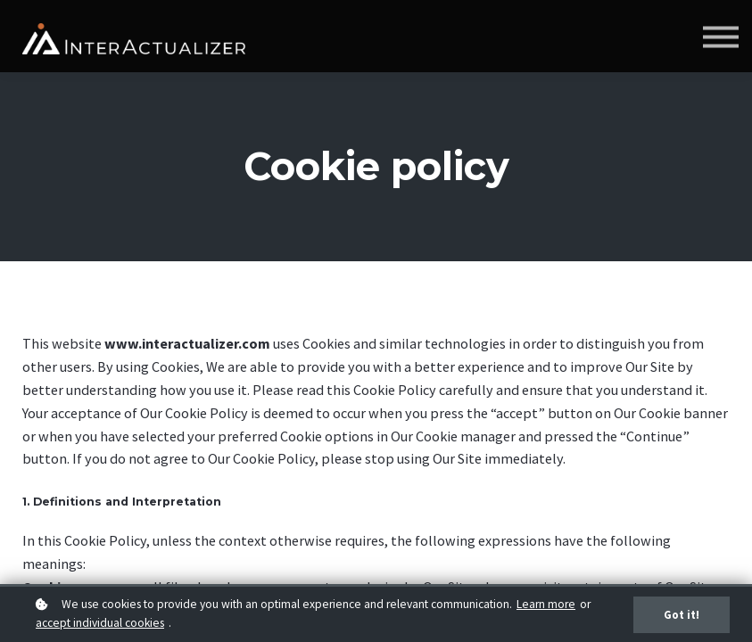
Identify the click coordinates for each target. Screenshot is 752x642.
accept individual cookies (100, 622)
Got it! (681, 614)
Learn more (545, 604)
